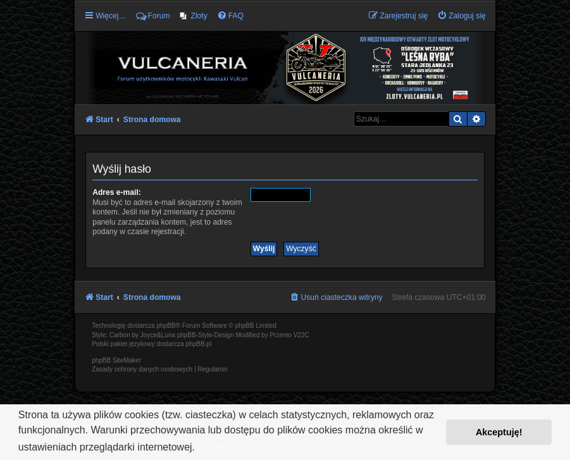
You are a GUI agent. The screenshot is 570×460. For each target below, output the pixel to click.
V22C (301, 335)
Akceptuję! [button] (499, 432)
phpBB (165, 325)
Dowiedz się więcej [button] (242, 447)
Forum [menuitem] (153, 15)
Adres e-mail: (116, 192)
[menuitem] (194, 15)
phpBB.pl (199, 343)
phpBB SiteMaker (116, 360)
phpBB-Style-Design (205, 335)
